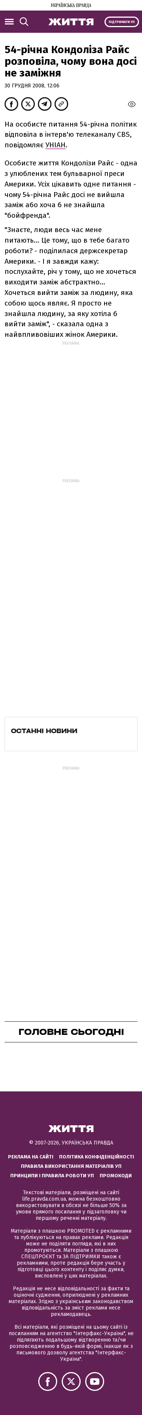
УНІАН (55, 145)
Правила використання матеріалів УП (71, 1166)
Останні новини (44, 731)
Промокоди (116, 1175)
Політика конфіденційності (96, 1157)
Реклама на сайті (30, 1157)
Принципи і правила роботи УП (52, 1175)
